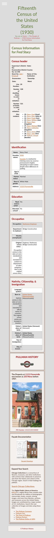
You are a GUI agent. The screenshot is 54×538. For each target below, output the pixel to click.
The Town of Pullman (23, 515)
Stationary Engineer (30, 224)
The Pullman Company (24, 511)
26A (20, 74)
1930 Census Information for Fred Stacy (31, 39)
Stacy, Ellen (31, 116)
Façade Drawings (27, 461)
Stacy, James (31, 132)
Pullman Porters (21, 517)
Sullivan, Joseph (32, 135)
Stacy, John (31, 133)
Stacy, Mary (31, 122)
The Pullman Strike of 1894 (25, 519)
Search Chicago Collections (23, 486)
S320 (22, 155)
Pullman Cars (20, 513)
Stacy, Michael (32, 126)
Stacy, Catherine (32, 128)
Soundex (23, 159)
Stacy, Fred (31, 114)
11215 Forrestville (26, 186)
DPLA (14, 492)
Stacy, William (32, 120)
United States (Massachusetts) (28, 295)
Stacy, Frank (31, 118)
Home (25, 36)
